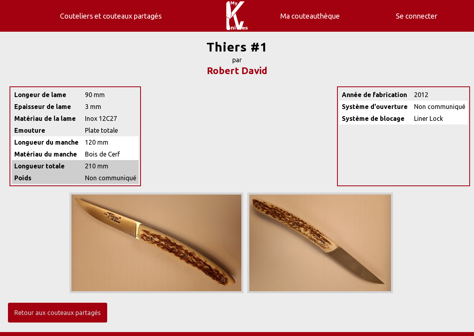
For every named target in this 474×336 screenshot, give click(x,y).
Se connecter (416, 16)
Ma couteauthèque (310, 16)
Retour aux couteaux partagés (57, 312)
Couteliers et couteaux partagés (111, 16)
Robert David (237, 70)
